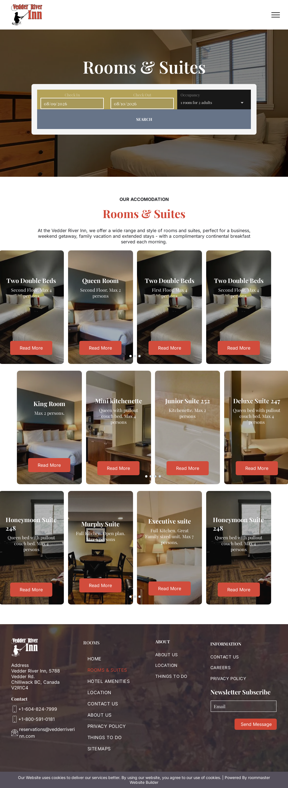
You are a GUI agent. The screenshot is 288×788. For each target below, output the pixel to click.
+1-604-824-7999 (37, 709)
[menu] (275, 15)
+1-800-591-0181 (36, 719)
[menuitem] (113, 658)
